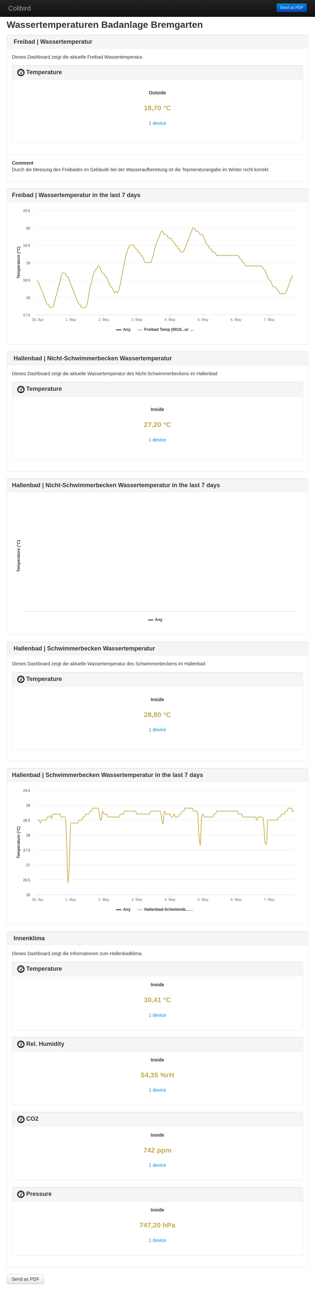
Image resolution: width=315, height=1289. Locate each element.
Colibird (19, 8)
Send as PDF (291, 7)
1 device (157, 123)
